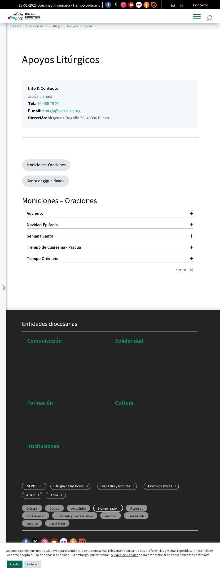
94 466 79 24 (48, 103)
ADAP (30, 495)
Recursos (136, 509)
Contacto (200, 5)
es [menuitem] (182, 5)
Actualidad (78, 509)
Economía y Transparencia (75, 516)
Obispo (54, 509)
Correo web (136, 516)
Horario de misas (159, 486)
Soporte (32, 524)
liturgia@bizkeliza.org (61, 110)
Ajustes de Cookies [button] (124, 555)
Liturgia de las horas (68, 486)
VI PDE (32, 486)
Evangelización (108, 509)
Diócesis (32, 509)
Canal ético (57, 524)
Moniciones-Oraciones (46, 164)
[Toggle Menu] (197, 16)
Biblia (54, 495)
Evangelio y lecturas (115, 486)
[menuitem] (172, 5)
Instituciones (35, 516)
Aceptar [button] (15, 564)
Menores (110, 516)
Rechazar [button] (32, 564)
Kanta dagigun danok (45, 181)
